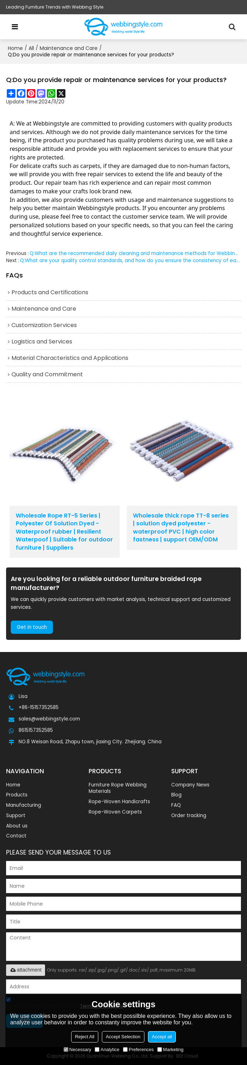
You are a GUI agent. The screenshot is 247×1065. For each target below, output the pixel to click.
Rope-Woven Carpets (115, 812)
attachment (25, 970)
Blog (176, 794)
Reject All (84, 1036)
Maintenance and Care (69, 48)
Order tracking (188, 815)
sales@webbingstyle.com (49, 719)
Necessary (77, 1049)
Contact (16, 835)
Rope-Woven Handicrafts (119, 801)
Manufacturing (23, 805)
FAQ (176, 805)
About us (17, 825)
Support (15, 815)
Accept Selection (123, 1036)
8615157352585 (36, 730)
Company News (190, 784)
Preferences (138, 1049)
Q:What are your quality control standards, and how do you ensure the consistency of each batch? (130, 260)
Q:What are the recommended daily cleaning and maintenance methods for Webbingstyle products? (135, 253)
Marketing (170, 1049)
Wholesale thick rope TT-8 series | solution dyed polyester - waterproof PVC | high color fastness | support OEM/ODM (181, 528)
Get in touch (32, 627)
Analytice (107, 1049)
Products (17, 794)
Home (15, 48)
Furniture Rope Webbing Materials (118, 788)
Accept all (162, 1036)
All (31, 48)
